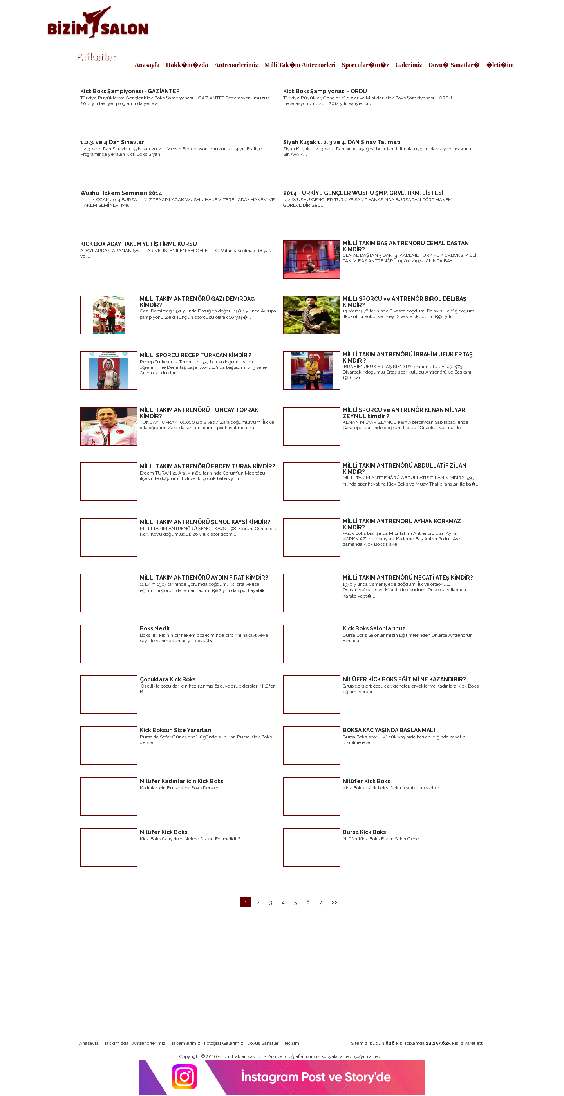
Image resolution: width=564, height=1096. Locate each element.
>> (334, 902)
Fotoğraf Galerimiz (223, 1043)
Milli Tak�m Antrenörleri (300, 64)
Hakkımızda (115, 1043)
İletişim (291, 1043)
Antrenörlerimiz (236, 64)
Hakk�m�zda (187, 64)
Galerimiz (408, 64)
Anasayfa (147, 64)
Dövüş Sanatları (263, 1043)
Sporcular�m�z (365, 64)
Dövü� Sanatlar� (454, 64)
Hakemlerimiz (185, 1043)
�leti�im (500, 64)
